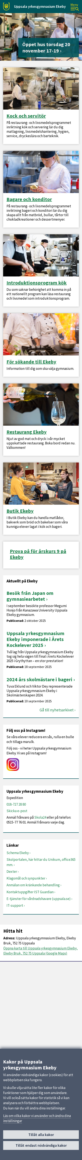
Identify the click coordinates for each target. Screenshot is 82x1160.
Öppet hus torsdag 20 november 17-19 (46, 47)
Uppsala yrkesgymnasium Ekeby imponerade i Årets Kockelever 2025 (35, 639)
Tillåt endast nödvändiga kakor (41, 1145)
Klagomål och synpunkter (26, 878)
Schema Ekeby (18, 852)
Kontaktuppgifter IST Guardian (30, 892)
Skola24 (40, 817)
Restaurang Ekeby (27, 432)
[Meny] (74, 6)
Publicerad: (15, 621)
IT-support (15, 905)
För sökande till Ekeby (31, 362)
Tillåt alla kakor (41, 1134)
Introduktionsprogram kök (37, 283)
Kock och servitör (26, 116)
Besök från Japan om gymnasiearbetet (30, 596)
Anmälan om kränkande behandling (33, 885)
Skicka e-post (17, 811)
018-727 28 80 (16, 804)
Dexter (12, 871)
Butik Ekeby (20, 511)
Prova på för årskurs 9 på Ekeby (38, 554)
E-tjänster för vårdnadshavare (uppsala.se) (39, 898)
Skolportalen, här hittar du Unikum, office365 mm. (41, 862)
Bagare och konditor (29, 199)
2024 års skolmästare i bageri (39, 679)
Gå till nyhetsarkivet (57, 710)
